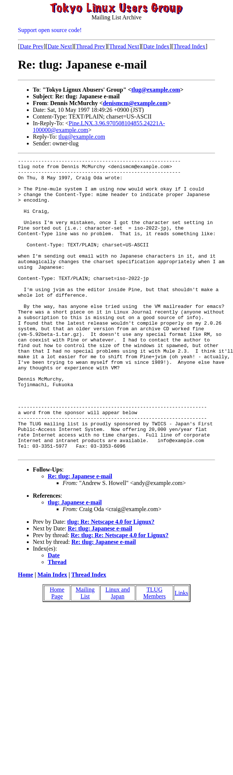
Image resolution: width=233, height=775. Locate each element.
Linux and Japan (118, 652)
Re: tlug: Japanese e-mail (80, 535)
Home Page (57, 652)
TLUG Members (154, 652)
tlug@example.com (155, 89)
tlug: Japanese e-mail (75, 561)
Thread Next (124, 46)
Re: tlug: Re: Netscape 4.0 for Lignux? (120, 594)
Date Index (156, 46)
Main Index (52, 634)
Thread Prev (90, 46)
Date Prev (32, 46)
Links (181, 652)
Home (25, 634)
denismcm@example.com (135, 103)
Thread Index (189, 46)
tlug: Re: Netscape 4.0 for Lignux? (110, 581)
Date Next (60, 46)
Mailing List (85, 652)
